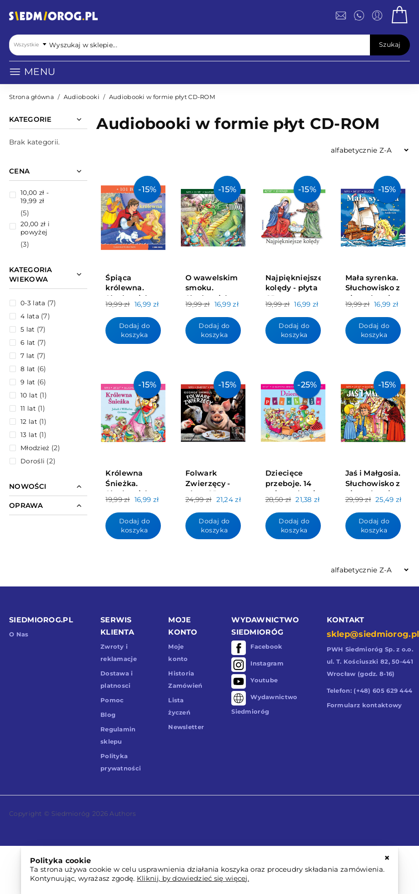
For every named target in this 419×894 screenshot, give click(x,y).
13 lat (28, 435)
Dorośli (32, 461)
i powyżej (35, 228)
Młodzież (34, 448)
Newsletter (186, 726)
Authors (123, 814)
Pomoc (112, 700)
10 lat (29, 395)
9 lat (27, 382)
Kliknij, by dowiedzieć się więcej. (193, 878)
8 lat (27, 369)
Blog (107, 714)
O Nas (19, 634)
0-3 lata (32, 303)
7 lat (27, 356)
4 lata (29, 316)
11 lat (28, 408)
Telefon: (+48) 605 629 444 (370, 690)
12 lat (28, 421)
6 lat (27, 342)
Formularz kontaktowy (364, 705)
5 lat (27, 329)
